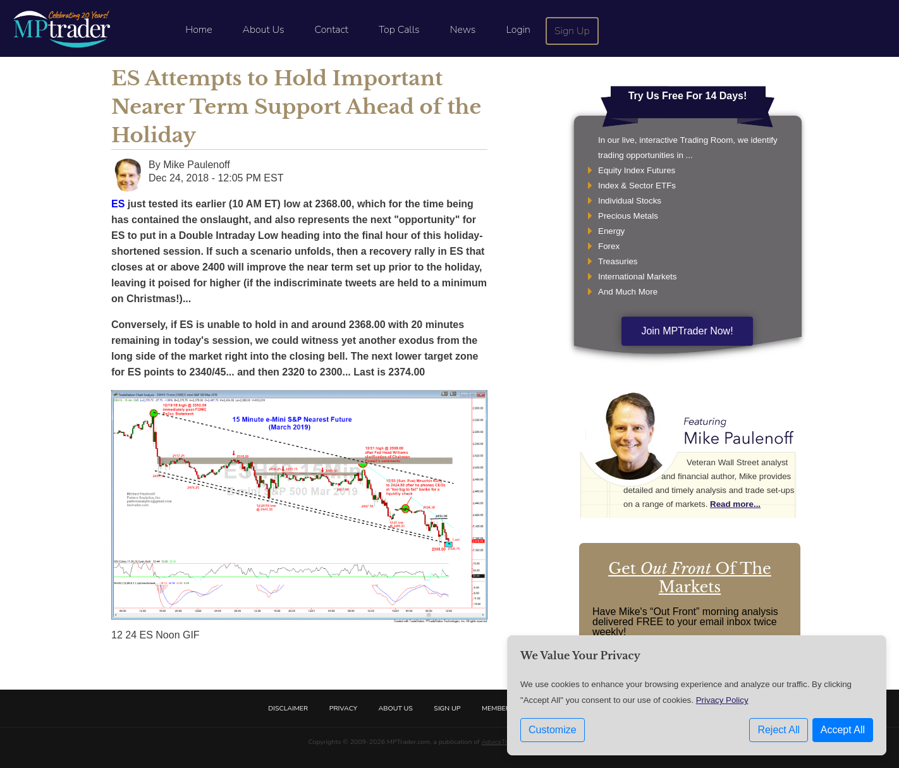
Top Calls (399, 30)
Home (198, 30)
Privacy (343, 708)
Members (498, 708)
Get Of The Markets (689, 577)
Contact (331, 30)
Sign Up (572, 31)
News (463, 30)
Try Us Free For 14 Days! (687, 95)
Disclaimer (288, 708)
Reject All (778, 729)
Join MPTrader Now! (687, 331)
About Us (263, 30)
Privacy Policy (722, 700)
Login (518, 30)
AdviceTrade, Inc (505, 742)
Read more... (735, 504)
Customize (553, 729)
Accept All (843, 729)
